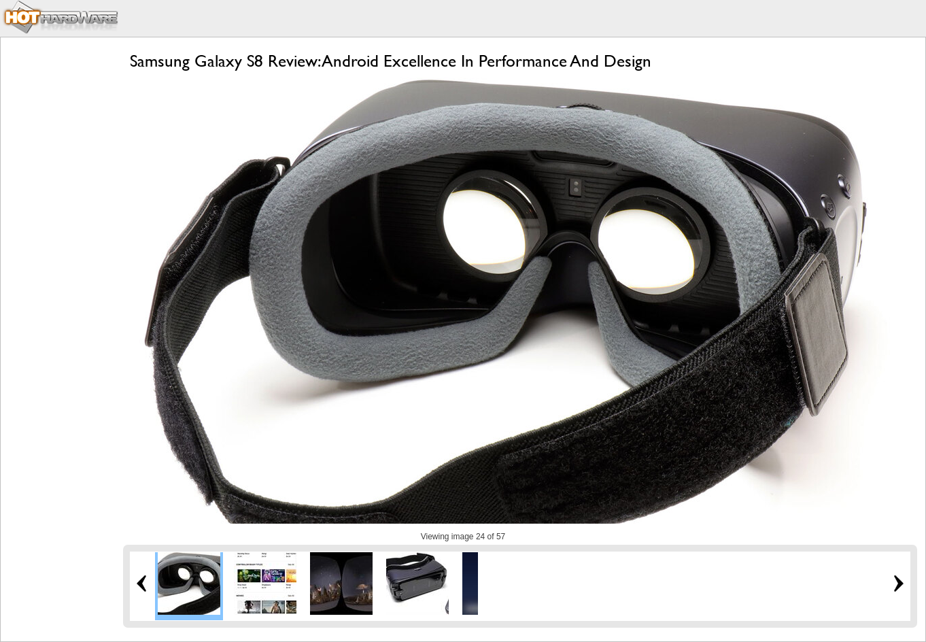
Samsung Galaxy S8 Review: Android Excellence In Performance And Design (390, 61)
